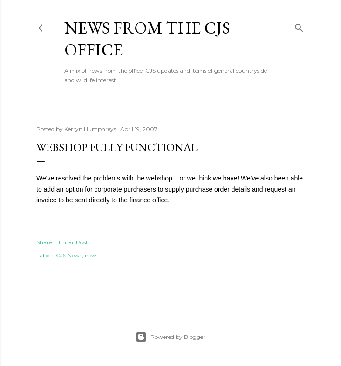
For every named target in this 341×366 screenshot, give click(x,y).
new (90, 255)
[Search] (299, 26)
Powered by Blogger (170, 337)
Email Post (73, 242)
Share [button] (44, 242)
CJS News (69, 255)
